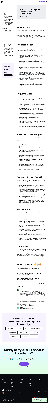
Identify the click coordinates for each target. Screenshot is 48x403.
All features (4, 383)
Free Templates (31, 387)
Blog (12, 386)
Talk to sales (42, 1)
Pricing (3, 379)
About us (30, 380)
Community (13, 385)
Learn (12, 379)
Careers (30, 379)
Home (3, 372)
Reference (6, 372)
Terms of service (5, 399)
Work (10, 372)
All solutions (4, 385)
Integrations (4, 382)
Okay (45, 400)
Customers (13, 380)
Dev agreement (12, 399)
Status (21, 380)
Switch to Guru (31, 385)
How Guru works (5, 380)
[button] (46, 1)
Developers (13, 383)
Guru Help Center (23, 379)
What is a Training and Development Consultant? (19, 372)
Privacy (18, 399)
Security (21, 382)
